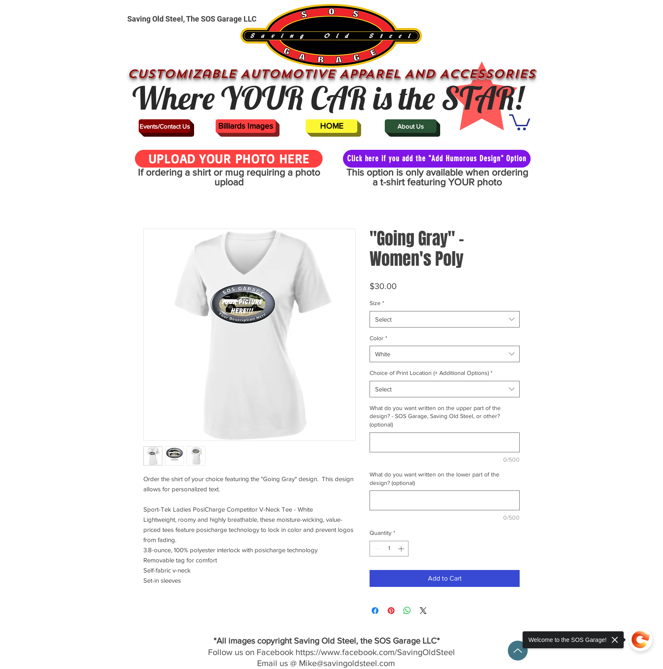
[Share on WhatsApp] (407, 611)
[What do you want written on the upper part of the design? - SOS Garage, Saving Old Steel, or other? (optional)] (444, 442)
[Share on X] (423, 611)
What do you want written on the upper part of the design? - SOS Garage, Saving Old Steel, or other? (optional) (435, 416)
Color (378, 338)
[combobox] (445, 319)
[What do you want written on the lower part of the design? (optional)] (444, 500)
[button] (519, 121)
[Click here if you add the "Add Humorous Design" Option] (437, 159)
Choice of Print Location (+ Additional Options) (431, 372)
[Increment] (402, 548)
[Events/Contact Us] (164, 126)
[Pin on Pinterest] (391, 611)
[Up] (518, 651)
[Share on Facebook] (375, 611)
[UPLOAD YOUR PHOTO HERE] (229, 159)
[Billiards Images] (246, 126)
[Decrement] (376, 548)
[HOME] (331, 126)
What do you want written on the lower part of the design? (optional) (434, 478)
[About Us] (410, 126)
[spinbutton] (389, 548)
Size (377, 303)
